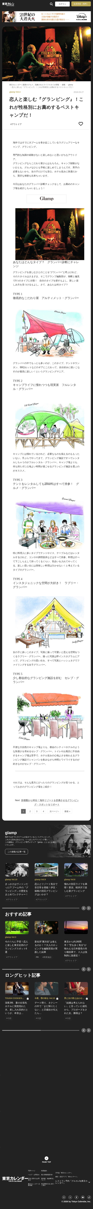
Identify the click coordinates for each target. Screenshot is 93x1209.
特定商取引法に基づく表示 (47, 1184)
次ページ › (54, 811)
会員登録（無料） (81, 4)
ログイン (62, 4)
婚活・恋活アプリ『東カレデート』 (66, 1176)
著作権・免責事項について (47, 1179)
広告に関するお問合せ (33, 1179)
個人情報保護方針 (47, 1174)
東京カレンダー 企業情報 (34, 1184)
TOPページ (31, 1171)
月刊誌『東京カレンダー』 (64, 1173)
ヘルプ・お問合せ (33, 1174)
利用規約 (44, 1171)
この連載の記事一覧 (16, 852)
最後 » (67, 811)
